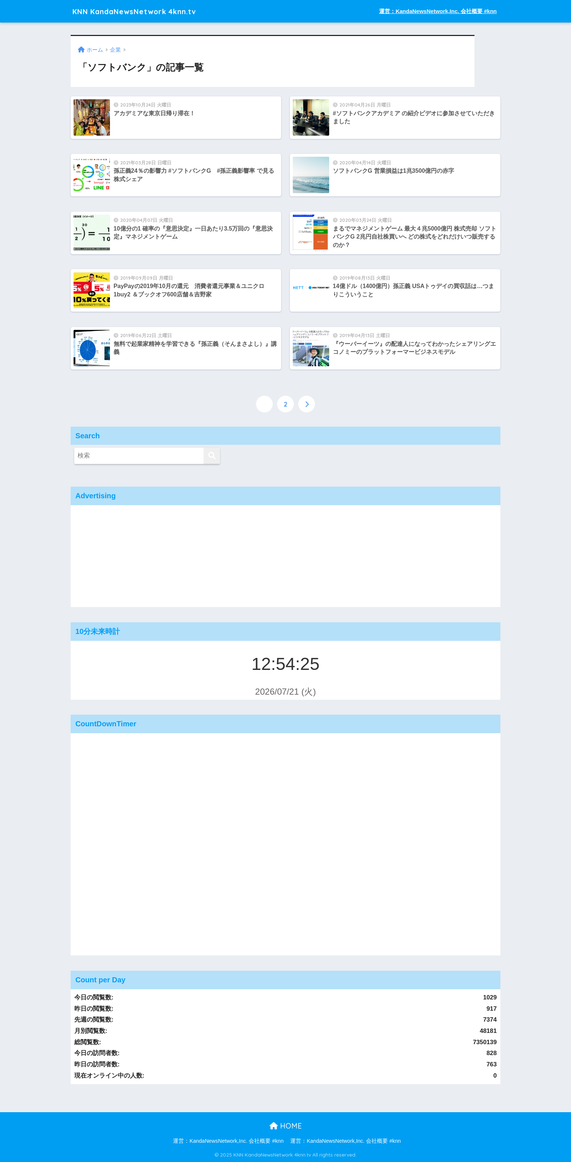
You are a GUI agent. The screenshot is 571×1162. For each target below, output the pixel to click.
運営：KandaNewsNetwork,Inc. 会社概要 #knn (438, 11)
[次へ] (306, 403)
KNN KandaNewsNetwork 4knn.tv (144, 11)
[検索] (212, 456)
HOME (285, 1125)
